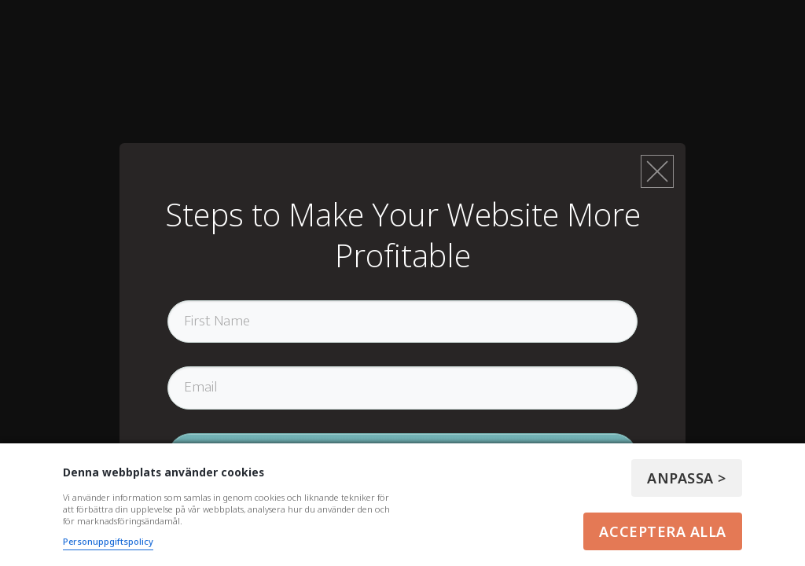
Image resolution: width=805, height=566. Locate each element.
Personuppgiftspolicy (108, 541)
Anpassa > (686, 478)
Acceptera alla (662, 531)
